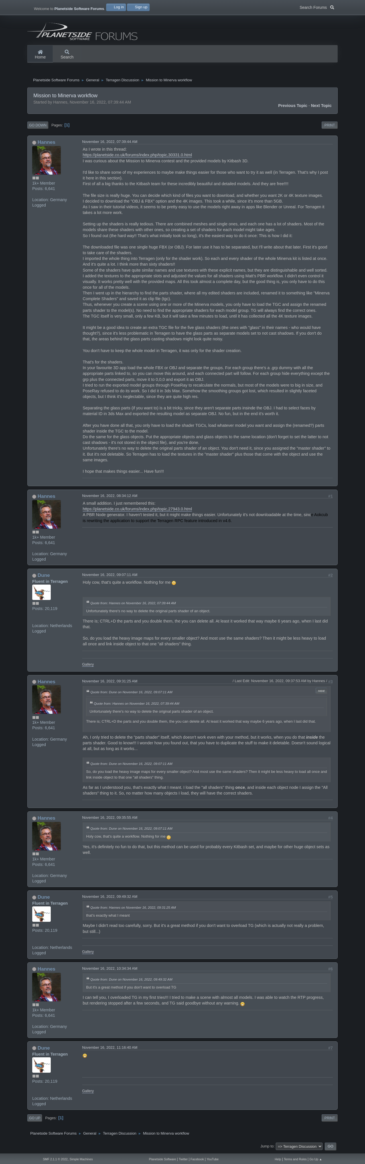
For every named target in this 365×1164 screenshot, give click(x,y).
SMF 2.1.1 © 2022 (55, 1159)
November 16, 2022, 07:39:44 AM (109, 143)
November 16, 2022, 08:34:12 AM (109, 497)
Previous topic (292, 107)
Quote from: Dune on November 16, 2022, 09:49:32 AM (131, 981)
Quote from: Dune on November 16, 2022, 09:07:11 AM (131, 693)
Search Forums (317, 7)
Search (67, 54)
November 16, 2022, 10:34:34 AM (109, 970)
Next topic (321, 107)
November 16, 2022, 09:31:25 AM (109, 682)
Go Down (37, 127)
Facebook (197, 1159)
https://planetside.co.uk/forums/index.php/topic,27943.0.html (137, 510)
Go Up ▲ (315, 1159)
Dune (44, 576)
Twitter (183, 1159)
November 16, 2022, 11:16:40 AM (109, 1049)
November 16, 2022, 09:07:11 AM (109, 576)
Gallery (88, 666)
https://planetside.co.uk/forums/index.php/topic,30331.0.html (137, 156)
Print (330, 127)
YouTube (213, 1159)
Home (40, 54)
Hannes (46, 143)
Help (278, 1159)
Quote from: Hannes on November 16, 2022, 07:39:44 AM (133, 604)
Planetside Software (162, 1159)
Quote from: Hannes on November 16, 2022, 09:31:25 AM (133, 909)
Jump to (266, 1147)
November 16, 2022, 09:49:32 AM (109, 898)
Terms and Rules (295, 1159)
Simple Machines (81, 1159)
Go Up (34, 1119)
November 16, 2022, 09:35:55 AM (109, 819)
